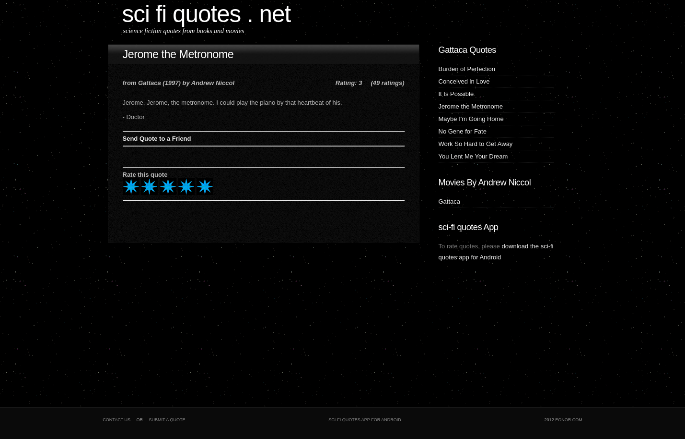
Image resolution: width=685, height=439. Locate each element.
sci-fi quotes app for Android (364, 419)
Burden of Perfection (467, 69)
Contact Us (116, 419)
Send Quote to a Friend (157, 138)
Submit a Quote (167, 419)
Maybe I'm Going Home (471, 118)
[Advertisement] (168, 322)
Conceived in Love (464, 81)
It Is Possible (456, 94)
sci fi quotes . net (206, 13)
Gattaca (450, 201)
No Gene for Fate (463, 131)
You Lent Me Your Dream (473, 156)
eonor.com (568, 419)
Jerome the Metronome (178, 54)
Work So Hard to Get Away (476, 143)
